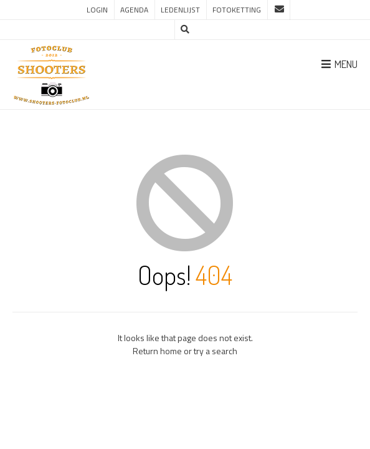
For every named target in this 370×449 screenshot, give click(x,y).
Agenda (134, 10)
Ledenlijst (180, 10)
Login (97, 10)
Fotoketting (236, 10)
